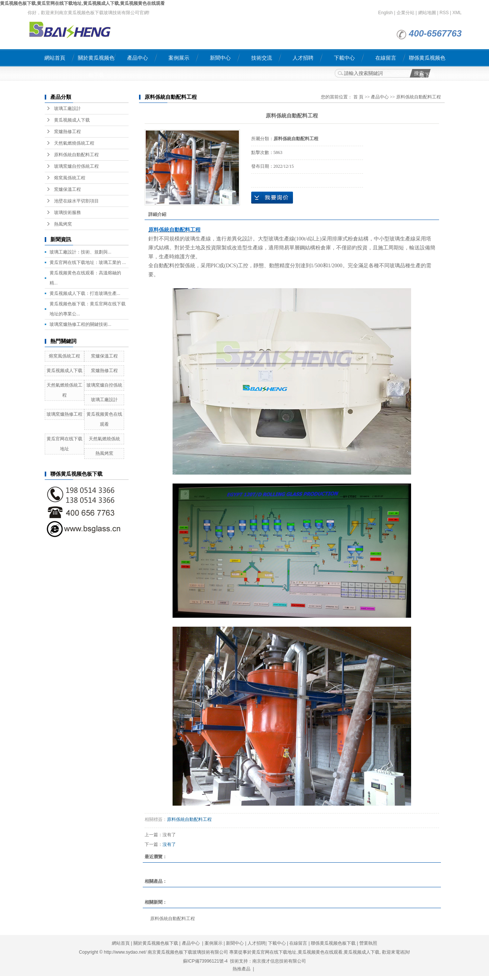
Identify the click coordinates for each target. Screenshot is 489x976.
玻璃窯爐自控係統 (104, 385)
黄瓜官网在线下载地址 (274, 952)
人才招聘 (303, 58)
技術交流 (261, 58)
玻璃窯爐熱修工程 (64, 414)
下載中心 (344, 58)
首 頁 (358, 97)
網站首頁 (54, 58)
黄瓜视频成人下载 (72, 120)
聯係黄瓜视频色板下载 (427, 60)
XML (457, 12)
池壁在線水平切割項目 (76, 201)
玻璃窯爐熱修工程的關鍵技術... (80, 324)
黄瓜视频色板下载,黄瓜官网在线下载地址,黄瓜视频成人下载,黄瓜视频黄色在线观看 (82, 3)
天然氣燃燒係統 (104, 438)
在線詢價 (272, 198)
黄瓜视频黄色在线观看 (320, 952)
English (385, 12)
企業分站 (405, 12)
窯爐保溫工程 (67, 189)
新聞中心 (220, 58)
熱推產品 (241, 969)
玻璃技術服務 (67, 212)
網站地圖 (427, 12)
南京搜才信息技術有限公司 (279, 961)
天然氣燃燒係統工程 (74, 143)
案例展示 (178, 58)
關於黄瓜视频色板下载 (96, 60)
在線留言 (385, 58)
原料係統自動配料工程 (76, 154)
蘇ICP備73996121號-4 (205, 961)
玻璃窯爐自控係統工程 (76, 166)
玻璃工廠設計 (67, 108)
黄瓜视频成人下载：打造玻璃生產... (85, 293)
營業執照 (368, 943)
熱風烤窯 (63, 224)
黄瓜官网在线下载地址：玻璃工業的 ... (88, 262)
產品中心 (137, 58)
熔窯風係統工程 (69, 177)
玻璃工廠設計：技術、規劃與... (80, 252)
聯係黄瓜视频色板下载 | (335, 943)
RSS (444, 12)
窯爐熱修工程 (67, 131)
